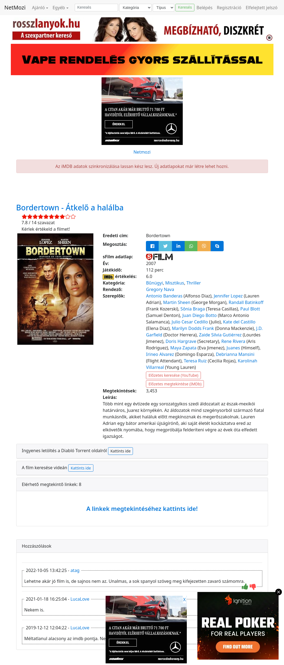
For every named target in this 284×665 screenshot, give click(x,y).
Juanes (233, 348)
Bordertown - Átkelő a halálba (70, 207)
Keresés (185, 7)
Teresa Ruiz (195, 361)
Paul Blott (250, 309)
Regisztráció (229, 8)
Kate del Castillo (239, 322)
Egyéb (59, 8)
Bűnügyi (154, 283)
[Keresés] (96, 7)
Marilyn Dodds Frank (193, 328)
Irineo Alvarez (160, 354)
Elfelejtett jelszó (262, 8)
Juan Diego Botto (199, 315)
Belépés (205, 8)
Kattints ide (120, 451)
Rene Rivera (233, 341)
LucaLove (79, 599)
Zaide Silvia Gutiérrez (220, 335)
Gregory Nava (160, 289)
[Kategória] (135, 8)
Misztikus (174, 283)
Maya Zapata (183, 348)
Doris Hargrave (180, 341)
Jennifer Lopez (228, 296)
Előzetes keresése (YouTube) (173, 375)
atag (75, 570)
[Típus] (163, 8)
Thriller (193, 283)
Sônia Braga (193, 309)
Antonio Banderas (164, 296)
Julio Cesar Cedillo (190, 322)
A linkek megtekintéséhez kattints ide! (142, 508)
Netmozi (142, 152)
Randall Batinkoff (245, 302)
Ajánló (38, 8)
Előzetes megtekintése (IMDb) (174, 383)
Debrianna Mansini (235, 354)
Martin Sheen (176, 302)
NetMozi (14, 7)
